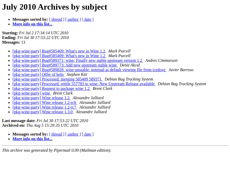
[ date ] (88, 19)
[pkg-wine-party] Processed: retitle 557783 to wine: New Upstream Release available (84, 84)
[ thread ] (56, 19)
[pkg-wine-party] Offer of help (38, 74)
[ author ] (73, 19)
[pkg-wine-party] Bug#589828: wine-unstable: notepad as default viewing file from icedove (89, 70)
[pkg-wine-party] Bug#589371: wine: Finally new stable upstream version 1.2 (77, 60)
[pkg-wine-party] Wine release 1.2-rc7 (44, 107)
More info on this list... (32, 24)
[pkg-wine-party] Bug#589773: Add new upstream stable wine (65, 65)
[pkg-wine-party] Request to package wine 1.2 (51, 88)
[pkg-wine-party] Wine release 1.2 (41, 98)
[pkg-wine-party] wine (31, 93)
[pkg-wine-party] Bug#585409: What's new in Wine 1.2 (59, 51)
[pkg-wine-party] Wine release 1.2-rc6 (44, 102)
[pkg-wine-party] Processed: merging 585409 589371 (57, 79)
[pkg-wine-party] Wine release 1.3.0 (43, 112)
